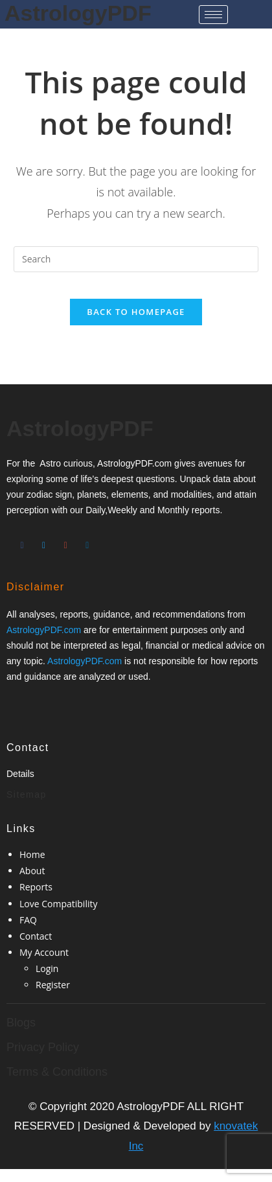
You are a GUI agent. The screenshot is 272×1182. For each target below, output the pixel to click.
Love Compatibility (58, 904)
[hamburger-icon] (213, 14)
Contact (35, 936)
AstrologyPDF (78, 13)
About (32, 870)
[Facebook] (22, 540)
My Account (44, 952)
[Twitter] (44, 540)
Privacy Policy (42, 1047)
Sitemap (26, 794)
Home (32, 854)
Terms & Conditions (57, 1071)
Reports (35, 887)
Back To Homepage (136, 312)
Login (47, 968)
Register (53, 985)
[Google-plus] (65, 540)
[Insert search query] (136, 259)
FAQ (28, 920)
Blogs (21, 1022)
